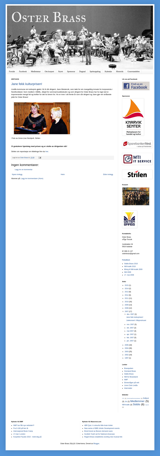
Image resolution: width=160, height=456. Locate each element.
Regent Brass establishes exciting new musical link (103, 437)
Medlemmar (35, 71)
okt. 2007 (130, 328)
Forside (12, 71)
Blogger (96, 444)
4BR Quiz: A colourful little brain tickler (98, 425)
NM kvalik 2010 (130, 266)
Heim (63, 174)
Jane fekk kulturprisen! (26, 84)
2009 (127, 305)
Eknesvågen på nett (131, 383)
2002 (127, 355)
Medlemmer (137, 401)
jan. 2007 (130, 341)
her (47, 151)
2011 (127, 298)
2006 (127, 345)
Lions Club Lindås (131, 385)
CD (123, 398)
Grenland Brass (130, 371)
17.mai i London (19, 434)
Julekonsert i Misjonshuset (136, 320)
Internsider (128, 388)
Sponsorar (71, 71)
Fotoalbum (126, 260)
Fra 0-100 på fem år (20, 428)
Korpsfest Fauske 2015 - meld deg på (27, 437)
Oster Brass (48, 17)
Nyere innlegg (17, 174)
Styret (60, 71)
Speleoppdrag (95, 71)
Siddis (136, 404)
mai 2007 (130, 331)
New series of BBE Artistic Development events (102, 428)
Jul (126, 401)
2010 (127, 302)
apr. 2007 (130, 334)
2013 (127, 292)
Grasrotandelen (134, 71)
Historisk (119, 71)
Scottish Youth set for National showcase (99, 434)
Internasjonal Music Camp (23, 431)
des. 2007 (131, 314)
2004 (127, 348)
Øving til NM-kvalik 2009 (133, 269)
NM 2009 (127, 272)
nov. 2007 (130, 324)
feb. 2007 (130, 338)
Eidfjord (146, 398)
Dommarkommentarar (133, 398)
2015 (127, 285)
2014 (127, 289)
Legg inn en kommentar (23, 170)
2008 (127, 308)
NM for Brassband (131, 377)
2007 (127, 311)
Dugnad (82, 71)
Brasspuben (128, 368)
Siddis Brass (129, 374)
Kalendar (108, 71)
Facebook (23, 71)
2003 (127, 352)
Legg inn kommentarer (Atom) (32, 178)
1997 (127, 358)
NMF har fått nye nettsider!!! (23, 425)
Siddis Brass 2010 (131, 264)
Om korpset (49, 71)
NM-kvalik (126, 405)
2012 (127, 295)
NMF (126, 380)
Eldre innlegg (108, 174)
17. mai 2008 (129, 275)
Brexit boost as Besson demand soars (98, 431)
